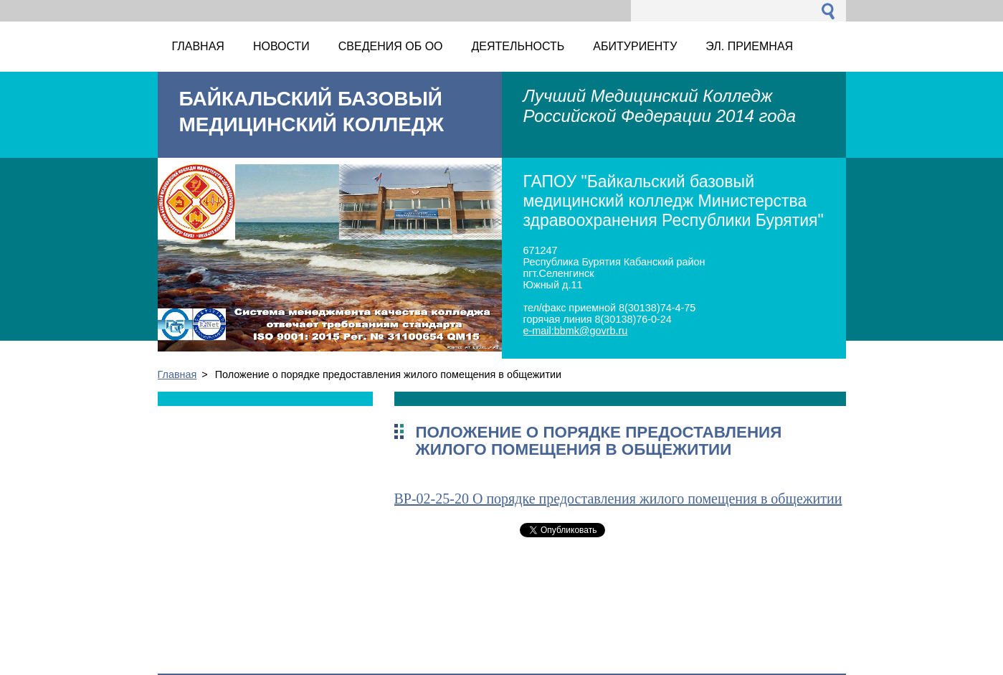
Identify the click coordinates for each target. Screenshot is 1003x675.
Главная (177, 374)
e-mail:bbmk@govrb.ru (575, 330)
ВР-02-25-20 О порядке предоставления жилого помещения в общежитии (618, 498)
